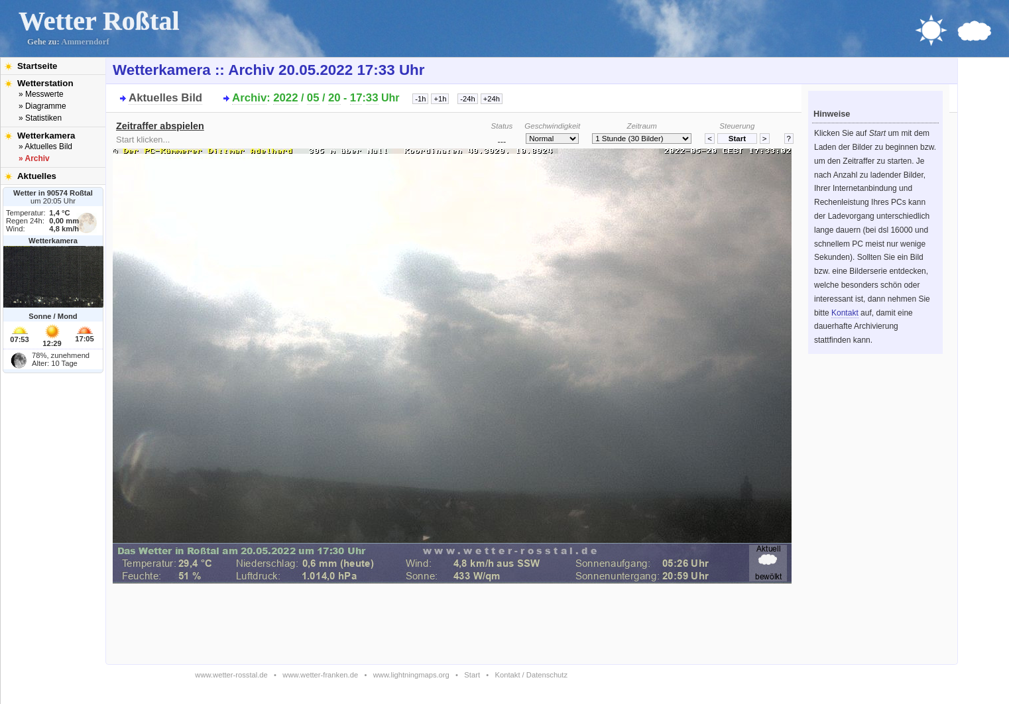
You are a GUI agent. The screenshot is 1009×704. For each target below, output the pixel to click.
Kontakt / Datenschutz (531, 675)
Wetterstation (45, 83)
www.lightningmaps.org (411, 675)
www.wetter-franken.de (320, 675)
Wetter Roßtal (99, 21)
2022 (285, 97)
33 (372, 97)
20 (334, 97)
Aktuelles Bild (165, 97)
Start (472, 675)
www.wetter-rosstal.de (231, 675)
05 (313, 97)
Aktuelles (36, 176)
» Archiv (34, 158)
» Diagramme (42, 106)
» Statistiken (40, 118)
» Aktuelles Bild (45, 146)
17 (356, 97)
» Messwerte (41, 94)
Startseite (37, 66)
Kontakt (845, 313)
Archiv (249, 97)
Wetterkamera (46, 136)
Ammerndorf (85, 41)
